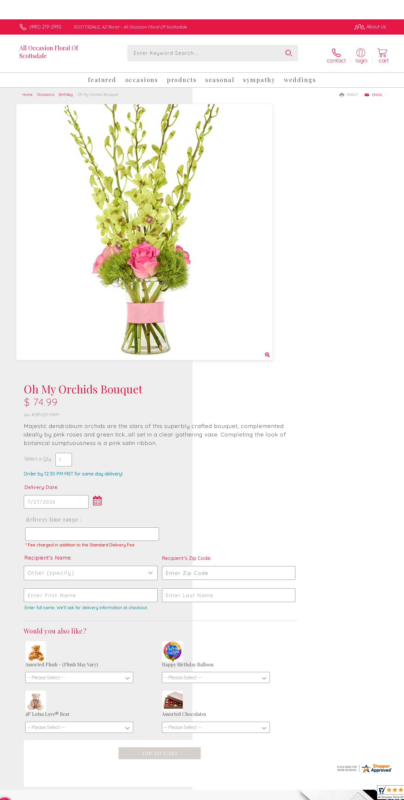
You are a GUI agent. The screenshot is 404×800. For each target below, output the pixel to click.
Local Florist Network (334, 793)
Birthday (66, 90)
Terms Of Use (257, 793)
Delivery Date (219, 212)
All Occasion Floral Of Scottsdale (48, 52)
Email (373, 90)
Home (27, 90)
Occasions (45, 90)
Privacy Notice (292, 793)
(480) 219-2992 (45, 27)
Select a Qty (216, 184)
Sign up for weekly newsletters (275, 602)
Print (348, 90)
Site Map (370, 793)
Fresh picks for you (151, 605)
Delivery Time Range (230, 244)
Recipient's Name (226, 288)
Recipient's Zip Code (318, 288)
